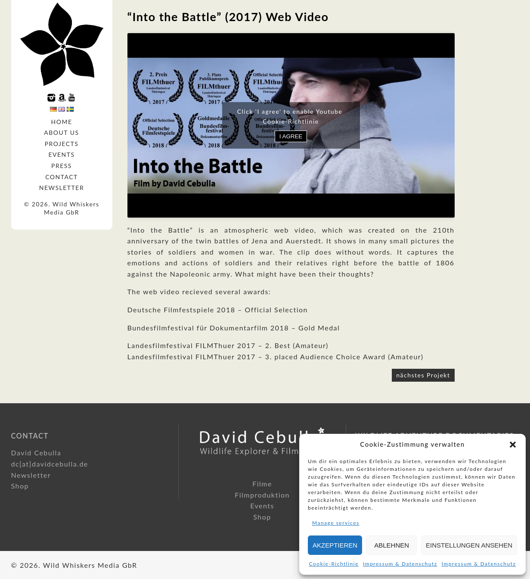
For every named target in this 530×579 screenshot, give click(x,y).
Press (61, 165)
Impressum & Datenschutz (400, 563)
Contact (61, 177)
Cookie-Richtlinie (334, 563)
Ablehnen (391, 545)
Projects (62, 143)
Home (61, 121)
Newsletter (61, 187)
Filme (262, 483)
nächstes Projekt (423, 375)
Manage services (336, 523)
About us (61, 132)
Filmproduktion (262, 495)
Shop (20, 486)
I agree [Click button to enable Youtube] (290, 136)
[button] (512, 444)
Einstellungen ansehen (469, 545)
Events (61, 154)
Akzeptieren (335, 545)
